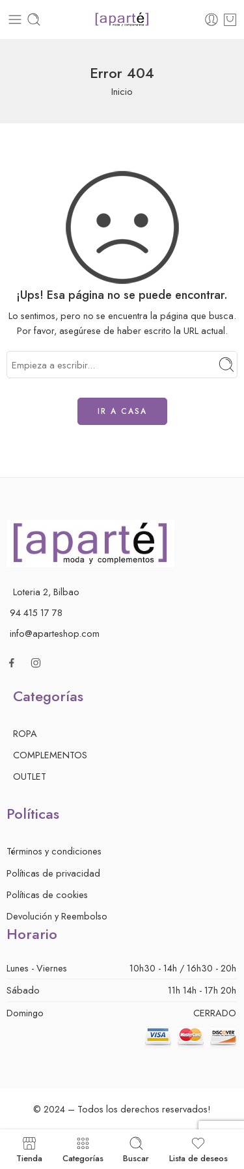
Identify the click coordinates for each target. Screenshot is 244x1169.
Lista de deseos (198, 1149)
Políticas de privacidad (53, 873)
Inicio (122, 91)
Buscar (136, 1149)
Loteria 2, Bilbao (46, 591)
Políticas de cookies (47, 894)
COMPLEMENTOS (50, 755)
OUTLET (29, 776)
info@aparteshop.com (55, 633)
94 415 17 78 (36, 612)
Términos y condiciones (54, 851)
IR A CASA (122, 411)
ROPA (25, 733)
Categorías (82, 1149)
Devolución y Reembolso (57, 916)
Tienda (29, 1149)
